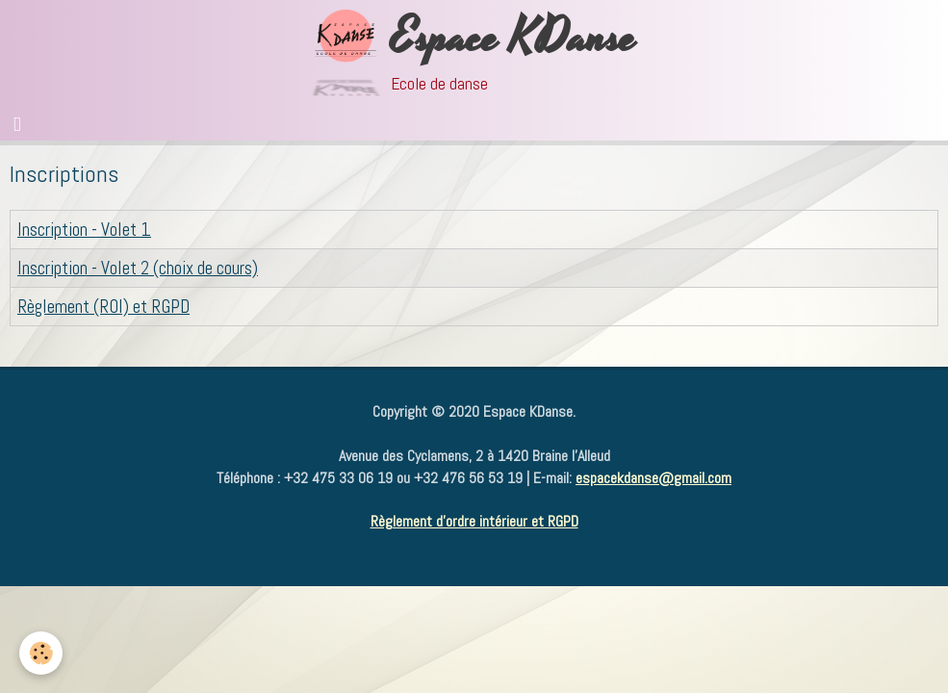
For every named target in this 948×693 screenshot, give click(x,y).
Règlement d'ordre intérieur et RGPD (474, 521)
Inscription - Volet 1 (84, 230)
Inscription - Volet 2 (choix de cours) (137, 268)
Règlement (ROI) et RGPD (103, 307)
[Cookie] (41, 653)
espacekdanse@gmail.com (653, 478)
